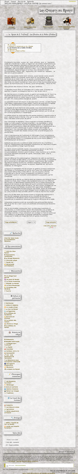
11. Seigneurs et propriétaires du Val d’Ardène (20, 46)
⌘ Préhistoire (9, 339)
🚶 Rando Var (8, 262)
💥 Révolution (8, 367)
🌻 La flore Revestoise (12, 285)
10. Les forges (12, 45)
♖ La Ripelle (8, 347)
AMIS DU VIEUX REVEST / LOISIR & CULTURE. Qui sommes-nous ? (28, 3)
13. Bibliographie (12, 49)
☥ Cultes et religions (11, 305)
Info (48, 225)
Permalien (53, 225)
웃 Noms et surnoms (11, 387)
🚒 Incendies (8, 349)
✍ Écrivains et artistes (9, 317)
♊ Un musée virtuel (11, 307)
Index (45, 225)
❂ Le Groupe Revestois (11, 258)
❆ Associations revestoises (9, 255)
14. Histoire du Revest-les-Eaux (16, 51)
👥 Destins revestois (11, 389)
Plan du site (22, 2)
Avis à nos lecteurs (20, 465)
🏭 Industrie (8, 405)
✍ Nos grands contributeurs (9, 265)
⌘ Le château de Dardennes (10, 314)
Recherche (30, 2)
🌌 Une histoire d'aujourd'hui (9, 364)
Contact (13, 2)
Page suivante (51, 222)
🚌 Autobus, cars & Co (11, 351)
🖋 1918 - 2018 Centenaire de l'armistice (9, 356)
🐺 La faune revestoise (12, 281)
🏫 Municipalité (9, 353)
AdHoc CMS (75, 473)
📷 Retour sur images (11, 391)
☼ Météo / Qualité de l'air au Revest (11, 423)
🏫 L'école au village (11, 324)
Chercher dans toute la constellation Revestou (11, 239)
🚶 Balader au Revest (11, 283)
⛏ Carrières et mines (11, 407)
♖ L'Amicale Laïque (10, 260)
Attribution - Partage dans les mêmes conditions (23, 461)
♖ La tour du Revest (11, 309)
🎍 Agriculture (9, 409)
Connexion (72, 1)
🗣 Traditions (8, 393)
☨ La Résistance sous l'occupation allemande (12, 360)
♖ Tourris (7, 291)
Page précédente (11, 222)
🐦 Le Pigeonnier (9, 311)
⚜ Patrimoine (8, 303)
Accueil (7, 2)
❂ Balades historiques (11, 341)
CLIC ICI (30, 469)
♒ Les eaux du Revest (11, 279)
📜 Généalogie (9, 385)
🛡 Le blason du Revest (12, 369)
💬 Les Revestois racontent (10, 382)
